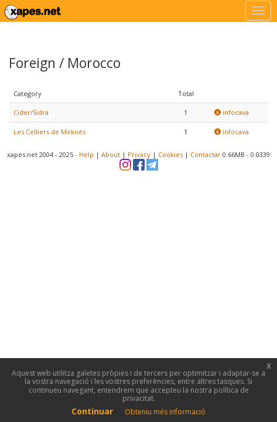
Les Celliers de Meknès (49, 131)
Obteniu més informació (165, 412)
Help (86, 154)
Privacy (139, 154)
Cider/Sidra (31, 112)
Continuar (92, 411)
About (110, 154)
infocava (231, 112)
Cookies (170, 154)
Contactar (205, 154)
